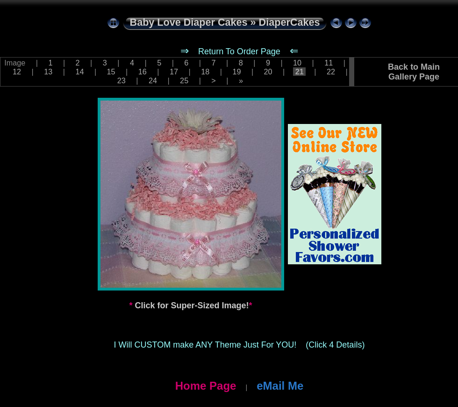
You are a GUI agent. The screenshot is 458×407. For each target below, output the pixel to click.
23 (121, 80)
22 (331, 71)
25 (184, 80)
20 (268, 71)
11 (328, 62)
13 (48, 71)
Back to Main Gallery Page (414, 71)
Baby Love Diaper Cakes (189, 22)
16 (142, 71)
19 (236, 71)
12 (16, 71)
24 (152, 80)
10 (297, 62)
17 (174, 71)
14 (79, 71)
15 (111, 71)
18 (205, 71)
